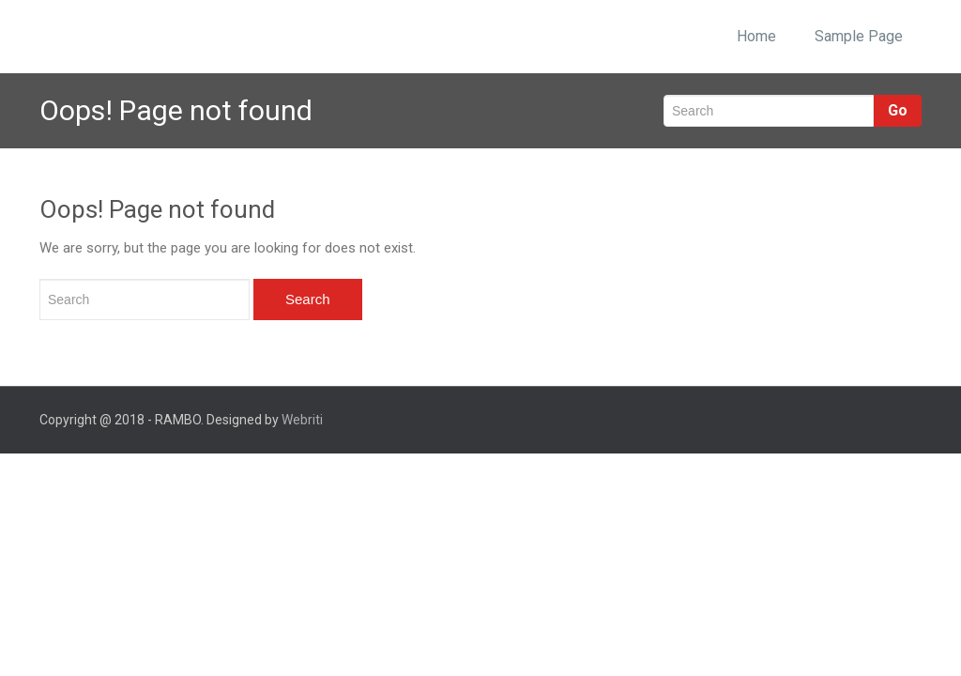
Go (898, 110)
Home (756, 36)
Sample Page (859, 36)
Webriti (302, 419)
